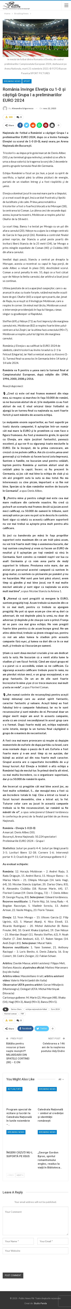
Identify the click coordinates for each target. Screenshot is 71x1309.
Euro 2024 (55, 1009)
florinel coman (10, 1014)
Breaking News (12, 81)
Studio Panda (40, 1303)
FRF (22, 1014)
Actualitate (14, 1089)
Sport (26, 81)
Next (20, 1175)
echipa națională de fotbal (36, 1009)
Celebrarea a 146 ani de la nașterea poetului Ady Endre (53, 1047)
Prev (11, 1175)
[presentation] (30, 1264)
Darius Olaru (16, 1009)
